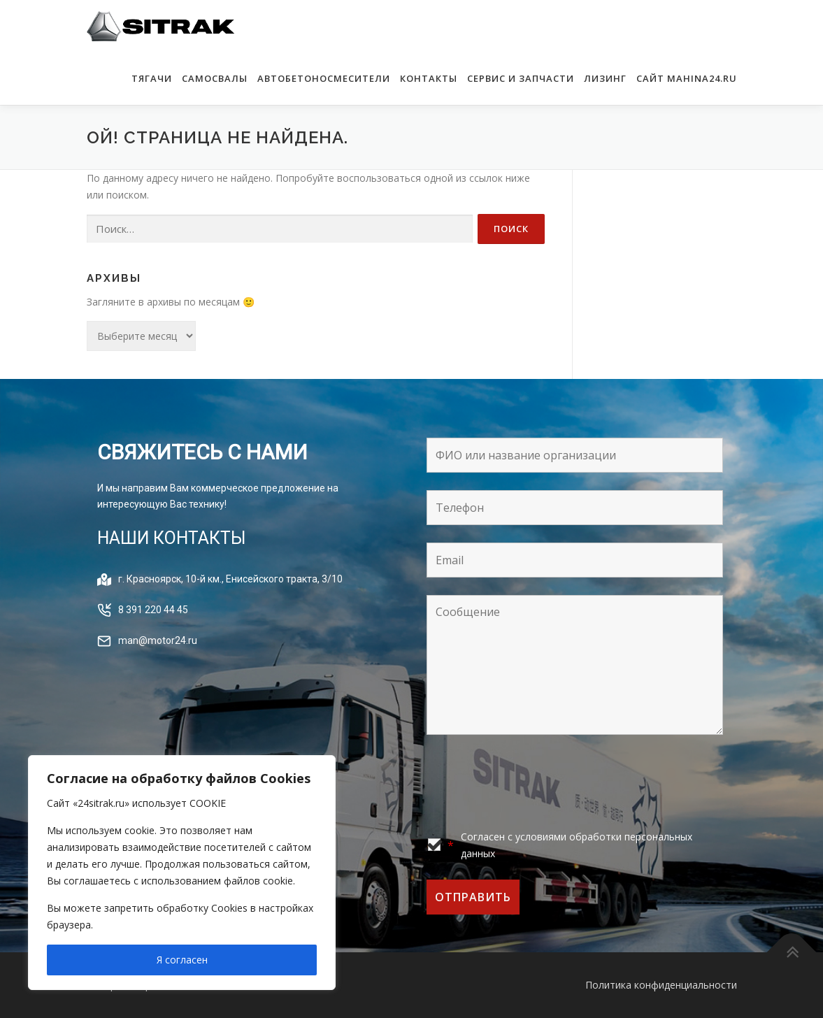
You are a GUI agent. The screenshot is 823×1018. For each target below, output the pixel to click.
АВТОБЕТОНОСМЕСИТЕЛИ (323, 78)
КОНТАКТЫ (428, 78)
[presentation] (533, 784)
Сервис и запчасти (520, 78)
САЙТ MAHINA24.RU (686, 78)
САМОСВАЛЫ (215, 78)
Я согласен (182, 959)
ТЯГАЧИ (151, 78)
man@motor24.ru (157, 640)
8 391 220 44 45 (153, 609)
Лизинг (605, 78)
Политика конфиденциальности (661, 984)
